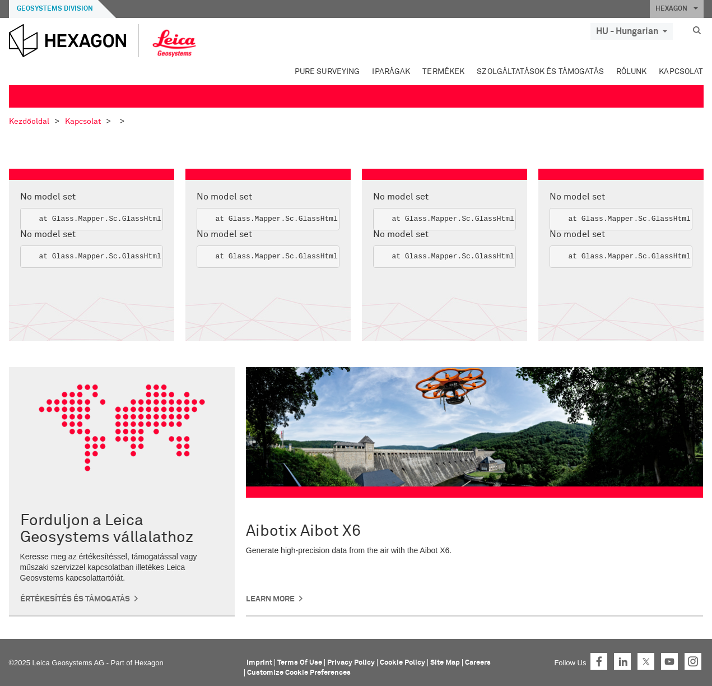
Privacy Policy (351, 662)
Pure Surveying (327, 72)
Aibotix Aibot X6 (303, 531)
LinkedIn (622, 661)
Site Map (445, 662)
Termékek (443, 72)
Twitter (645, 661)
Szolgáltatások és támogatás (540, 72)
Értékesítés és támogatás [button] (75, 599)
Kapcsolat (681, 72)
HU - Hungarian (631, 31)
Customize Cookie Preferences (299, 672)
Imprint (259, 662)
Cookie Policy (402, 662)
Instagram (693, 661)
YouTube (669, 661)
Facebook (598, 661)
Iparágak (391, 72)
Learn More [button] (270, 599)
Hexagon (149, 663)
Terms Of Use (299, 662)
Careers (478, 662)
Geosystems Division (55, 9)
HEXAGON (676, 9)
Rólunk (631, 72)
